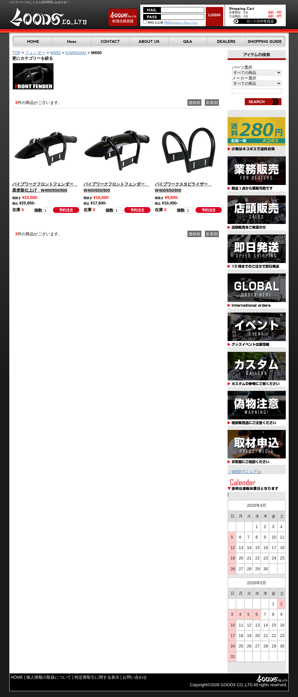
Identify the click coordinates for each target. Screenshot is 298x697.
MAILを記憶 (153, 22)
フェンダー (35, 52)
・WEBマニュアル (244, 471)
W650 (55, 52)
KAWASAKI (75, 52)
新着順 (212, 102)
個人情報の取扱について (48, 677)
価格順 (194, 102)
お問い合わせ (135, 677)
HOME (17, 677)
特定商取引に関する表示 (96, 677)
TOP (16, 52)
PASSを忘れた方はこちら (181, 22)
